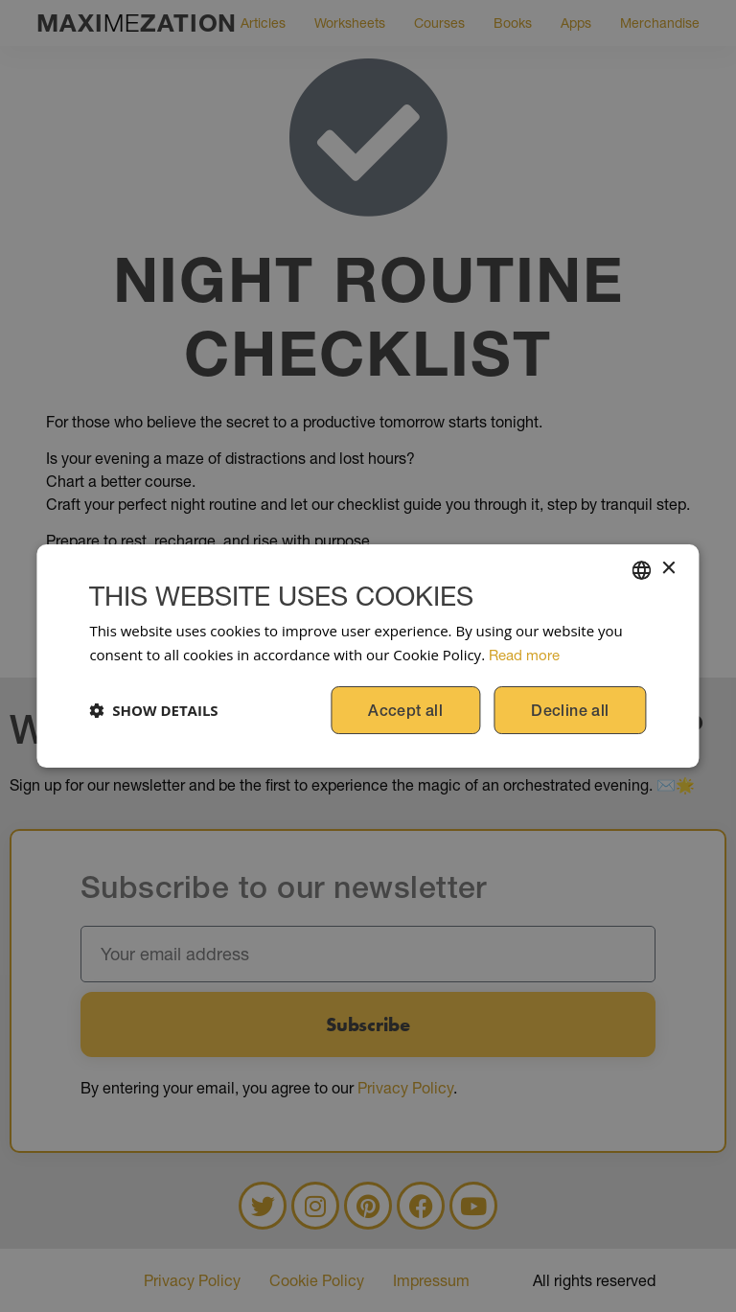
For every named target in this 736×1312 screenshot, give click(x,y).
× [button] (668, 569)
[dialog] (368, 656)
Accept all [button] (405, 710)
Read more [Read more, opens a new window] (524, 655)
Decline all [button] (570, 710)
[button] (153, 710)
